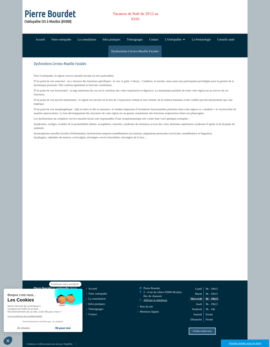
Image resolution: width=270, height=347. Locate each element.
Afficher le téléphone (155, 300)
